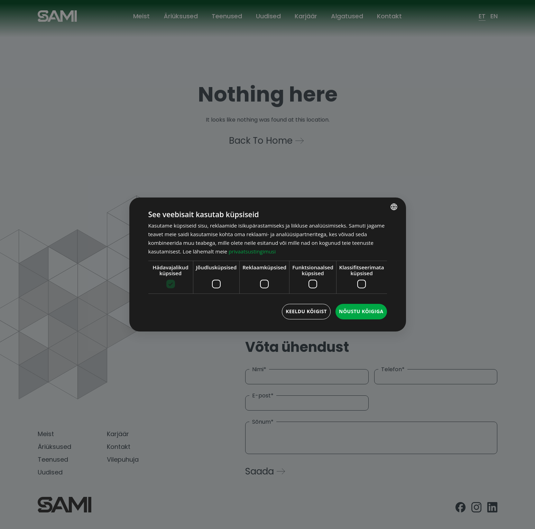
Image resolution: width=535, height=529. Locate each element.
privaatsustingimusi (252, 251)
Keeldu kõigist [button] (306, 311)
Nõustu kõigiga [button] (361, 311)
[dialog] (267, 264)
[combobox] (393, 206)
